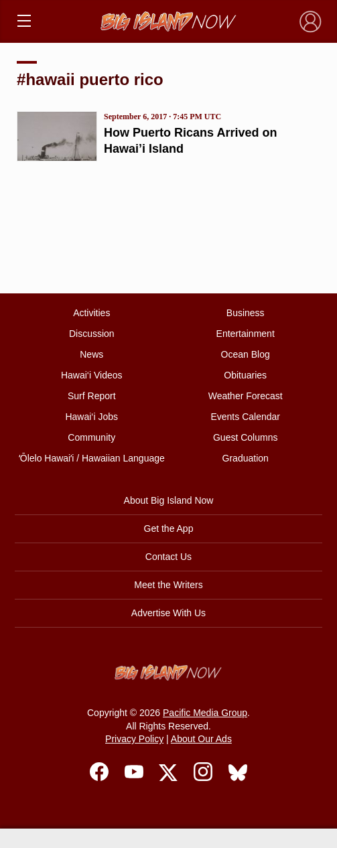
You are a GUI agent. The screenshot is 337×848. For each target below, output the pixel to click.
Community (91, 437)
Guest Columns (245, 437)
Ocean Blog (245, 354)
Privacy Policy (134, 738)
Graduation (245, 458)
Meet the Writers (168, 584)
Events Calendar (245, 416)
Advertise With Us (168, 613)
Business (245, 312)
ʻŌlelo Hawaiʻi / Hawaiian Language (92, 458)
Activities (91, 312)
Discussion (92, 333)
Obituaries (245, 375)
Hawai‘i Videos (92, 375)
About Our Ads (201, 738)
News (91, 354)
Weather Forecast (245, 396)
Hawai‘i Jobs (91, 416)
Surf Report (92, 396)
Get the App (169, 528)
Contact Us (168, 556)
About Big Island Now (169, 500)
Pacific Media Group (205, 712)
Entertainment (245, 333)
